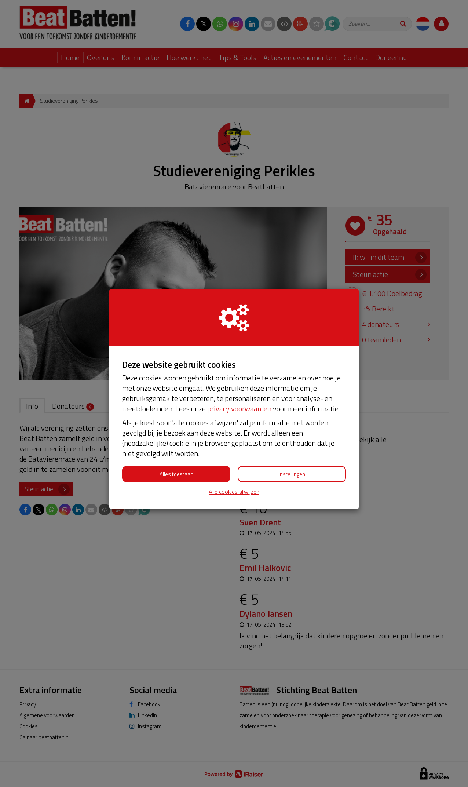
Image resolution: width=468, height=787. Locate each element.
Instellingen (292, 474)
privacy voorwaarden (239, 408)
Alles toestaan (176, 474)
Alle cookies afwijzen (234, 492)
